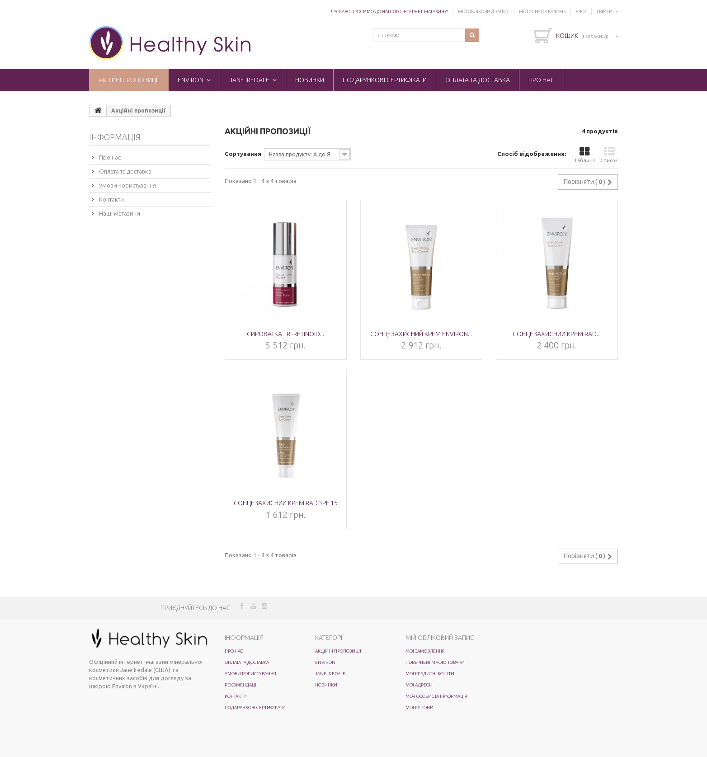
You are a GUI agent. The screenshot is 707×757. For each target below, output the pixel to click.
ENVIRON (190, 80)
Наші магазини (119, 213)
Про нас (541, 80)
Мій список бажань (542, 11)
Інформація (115, 136)
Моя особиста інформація (436, 696)
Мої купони (419, 707)
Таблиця (584, 154)
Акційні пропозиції (129, 80)
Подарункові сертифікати (385, 80)
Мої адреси (419, 684)
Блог (581, 11)
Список (609, 154)
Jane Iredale (249, 80)
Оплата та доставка (477, 80)
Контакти (111, 199)
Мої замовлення (425, 651)
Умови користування (127, 185)
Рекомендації (241, 684)
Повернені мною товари (435, 662)
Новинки (309, 80)
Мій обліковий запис (483, 11)
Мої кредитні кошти (429, 673)
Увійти (604, 11)
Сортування (243, 153)
